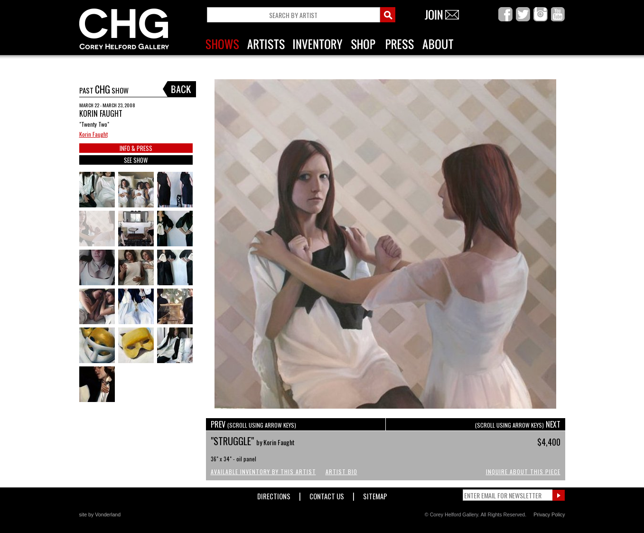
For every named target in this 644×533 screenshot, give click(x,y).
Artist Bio (341, 472)
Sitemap (375, 494)
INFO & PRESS (136, 148)
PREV (253, 424)
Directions (273, 494)
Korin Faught (93, 134)
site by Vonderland (100, 514)
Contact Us (326, 494)
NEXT (517, 424)
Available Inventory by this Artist (263, 472)
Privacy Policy (549, 514)
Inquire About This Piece (523, 472)
